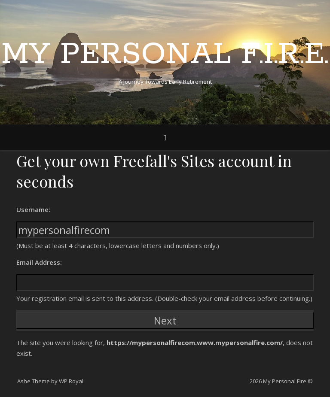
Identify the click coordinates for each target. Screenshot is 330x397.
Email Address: (39, 262)
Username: (33, 209)
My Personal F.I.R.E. (165, 55)
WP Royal (71, 381)
